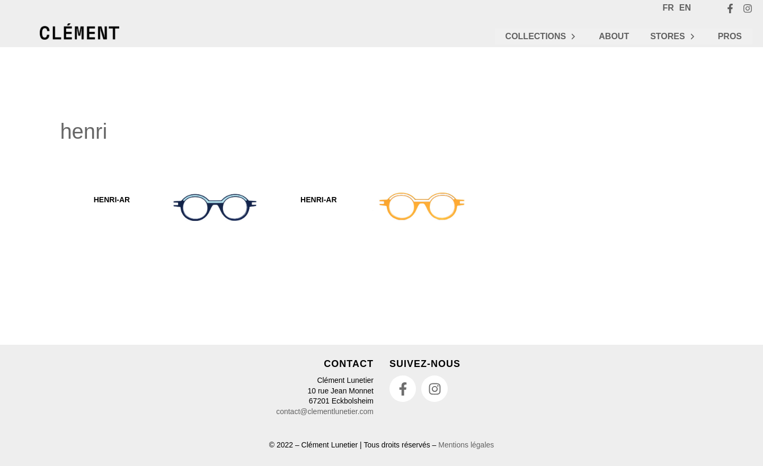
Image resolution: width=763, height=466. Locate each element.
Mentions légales (466, 445)
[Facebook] (730, 8)
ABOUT (614, 36)
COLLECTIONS (541, 36)
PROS (730, 36)
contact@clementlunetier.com (325, 411)
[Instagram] (747, 8)
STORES (673, 36)
